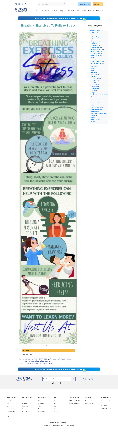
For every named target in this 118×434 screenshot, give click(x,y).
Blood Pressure (95, 74)
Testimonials (70, 11)
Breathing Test (83, 4)
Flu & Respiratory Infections (99, 95)
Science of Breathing (97, 55)
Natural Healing (57, 11)
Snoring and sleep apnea (98, 113)
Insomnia (94, 99)
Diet (55, 403)
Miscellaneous (95, 47)
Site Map (51, 383)
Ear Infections (95, 88)
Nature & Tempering (97, 49)
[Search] (63, 4)
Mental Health (95, 103)
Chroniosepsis (95, 78)
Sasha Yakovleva (89, 401)
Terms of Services (65, 383)
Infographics (53, 359)
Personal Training (11, 411)
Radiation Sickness (96, 109)
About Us (98, 11)
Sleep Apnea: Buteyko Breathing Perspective (38, 361)
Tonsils (93, 117)
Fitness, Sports (95, 41)
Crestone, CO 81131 (106, 408)
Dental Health (95, 86)
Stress (70, 359)
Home (36, 11)
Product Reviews (96, 53)
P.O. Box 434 (104, 405)
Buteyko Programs (96, 37)
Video (8, 403)
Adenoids (94, 66)
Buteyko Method (87, 11)
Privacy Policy (57, 383)
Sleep (92, 57)
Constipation (95, 80)
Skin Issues (94, 111)
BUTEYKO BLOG (43, 359)
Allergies (93, 68)
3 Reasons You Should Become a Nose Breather (39, 363)
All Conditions (25, 411)
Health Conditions (62, 359)
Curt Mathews (45, 29)
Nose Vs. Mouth (95, 51)
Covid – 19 (94, 84)
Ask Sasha (94, 33)
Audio (8, 406)
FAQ (86, 406)
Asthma (93, 72)
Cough (93, 82)
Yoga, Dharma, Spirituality (98, 61)
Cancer (93, 76)
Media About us (89, 403)
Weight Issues (95, 119)
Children (93, 39)
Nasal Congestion (96, 107)
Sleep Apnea (25, 403)
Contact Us (97, 4)
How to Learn (10, 401)
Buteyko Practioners (74, 403)
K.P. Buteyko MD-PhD (74, 401)
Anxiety (36, 359)
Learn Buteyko (44, 11)
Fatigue (93, 93)
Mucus (93, 105)
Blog (78, 11)
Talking (93, 59)
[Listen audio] (48, 350)
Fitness (55, 401)
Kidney (93, 101)
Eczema (93, 90)
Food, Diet (94, 43)
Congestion (25, 406)
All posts (56, 411)
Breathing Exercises (28, 359)
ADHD (93, 121)
